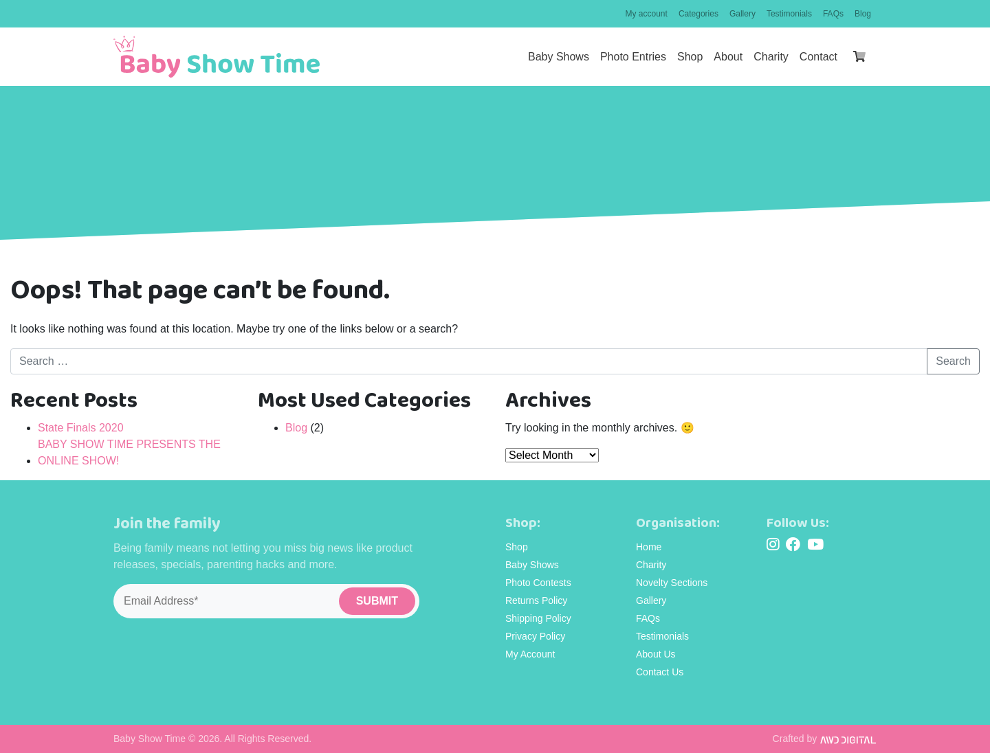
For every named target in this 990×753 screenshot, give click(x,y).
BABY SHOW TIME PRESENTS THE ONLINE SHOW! (129, 452)
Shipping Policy (538, 618)
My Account (530, 654)
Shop (690, 57)
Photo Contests (538, 582)
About (728, 57)
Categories (698, 14)
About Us (656, 654)
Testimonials (789, 14)
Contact (818, 57)
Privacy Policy (535, 636)
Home (648, 546)
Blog (863, 14)
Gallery (742, 14)
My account (647, 14)
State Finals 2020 (81, 428)
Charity (771, 57)
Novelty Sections (671, 582)
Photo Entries (633, 57)
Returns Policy (536, 600)
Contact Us (659, 671)
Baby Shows (558, 57)
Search (953, 361)
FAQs (833, 14)
